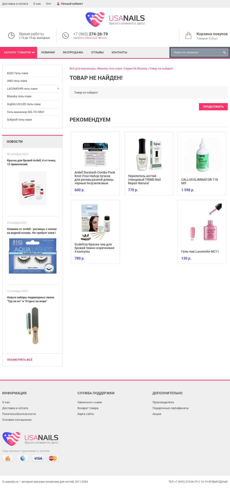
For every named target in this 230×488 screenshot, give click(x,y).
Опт (48, 3)
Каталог (17, 52)
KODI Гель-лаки (17, 73)
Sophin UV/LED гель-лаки (24, 104)
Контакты (119, 52)
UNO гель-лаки (17, 80)
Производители (163, 402)
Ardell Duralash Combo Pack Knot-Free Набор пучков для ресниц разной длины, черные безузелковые (95, 178)
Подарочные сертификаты (171, 408)
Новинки (48, 52)
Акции (157, 414)
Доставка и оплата (15, 3)
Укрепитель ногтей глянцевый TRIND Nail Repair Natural (144, 179)
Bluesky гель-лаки (19, 96)
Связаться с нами (89, 402)
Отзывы (97, 52)
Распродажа (73, 52)
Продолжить (213, 106)
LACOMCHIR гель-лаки (22, 88)
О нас (37, 3)
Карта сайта (85, 414)
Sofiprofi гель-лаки (19, 119)
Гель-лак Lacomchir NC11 (200, 251)
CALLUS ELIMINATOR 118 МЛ (199, 181)
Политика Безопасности (19, 414)
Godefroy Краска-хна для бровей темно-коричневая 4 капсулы (94, 248)
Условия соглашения (16, 419)
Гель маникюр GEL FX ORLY (25, 112)
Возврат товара (87, 408)
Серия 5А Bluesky (135, 68)
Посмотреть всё (19, 359)
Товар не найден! (161, 68)
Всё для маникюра (83, 68)
